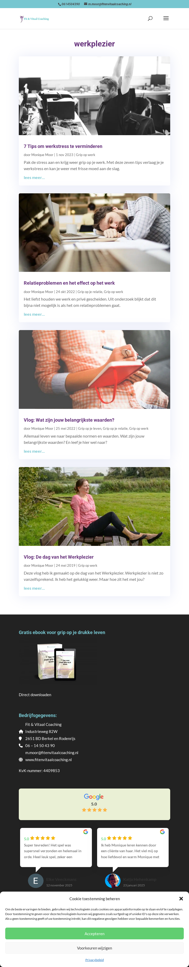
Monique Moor (42, 155)
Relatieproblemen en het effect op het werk (69, 283)
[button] (181, 898)
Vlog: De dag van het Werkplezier (59, 557)
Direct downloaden (35, 694)
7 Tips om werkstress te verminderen (63, 146)
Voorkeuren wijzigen (94, 948)
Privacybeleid (94, 960)
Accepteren (94, 933)
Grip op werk (85, 155)
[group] (56, 863)
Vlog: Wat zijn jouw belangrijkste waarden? (69, 420)
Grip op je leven (89, 428)
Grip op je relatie (90, 292)
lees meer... (34, 177)
